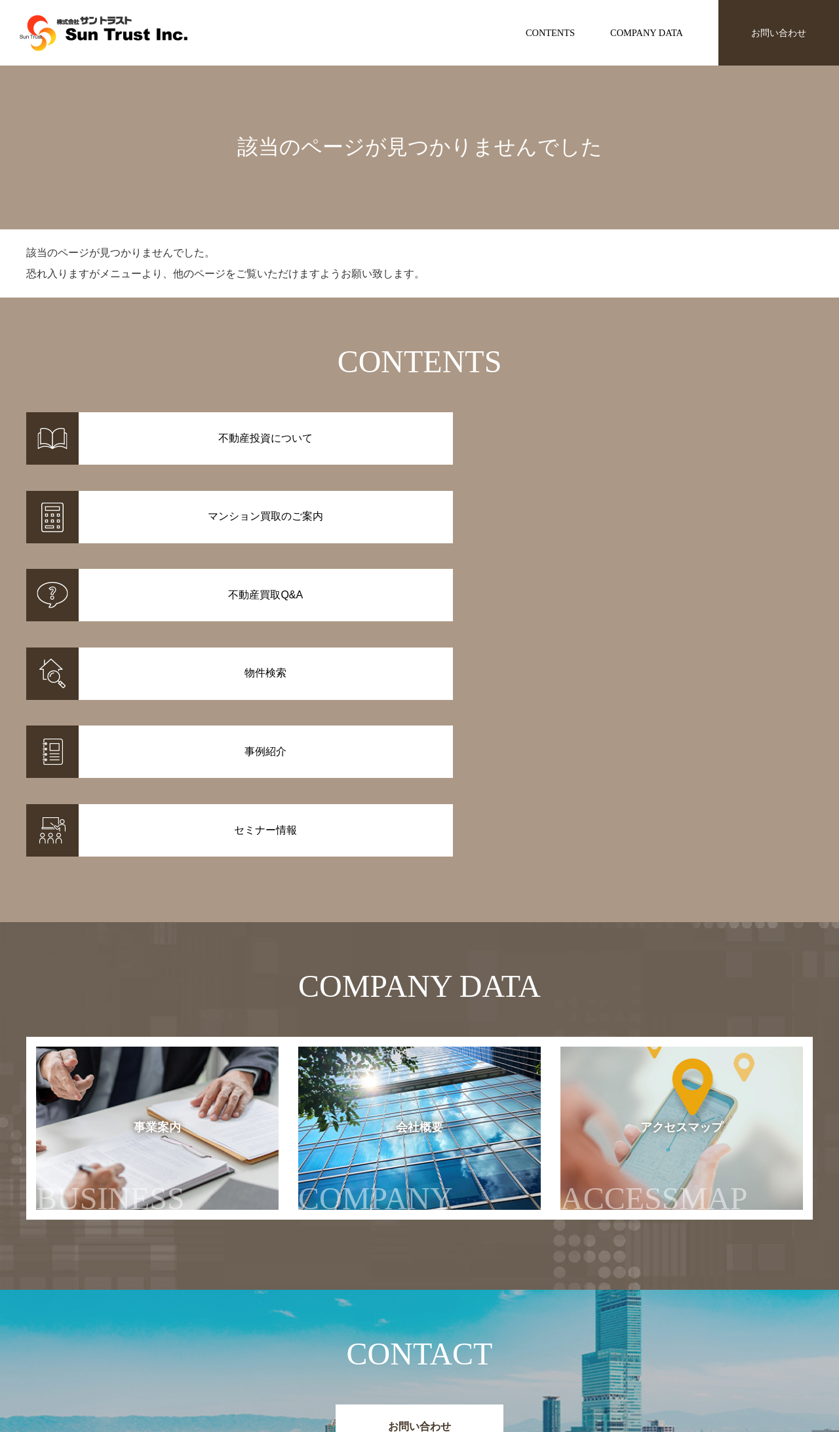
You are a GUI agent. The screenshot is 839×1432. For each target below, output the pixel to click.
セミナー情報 (608, 1330)
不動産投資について (460, 1313)
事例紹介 (321, 1330)
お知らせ (599, 1313)
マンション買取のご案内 (469, 1330)
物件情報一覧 (330, 1313)
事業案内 (110, 878)
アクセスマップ (680, 878)
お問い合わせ (778, 33)
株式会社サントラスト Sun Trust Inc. (131, 1282)
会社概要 (388, 878)
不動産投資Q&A (451, 1347)
